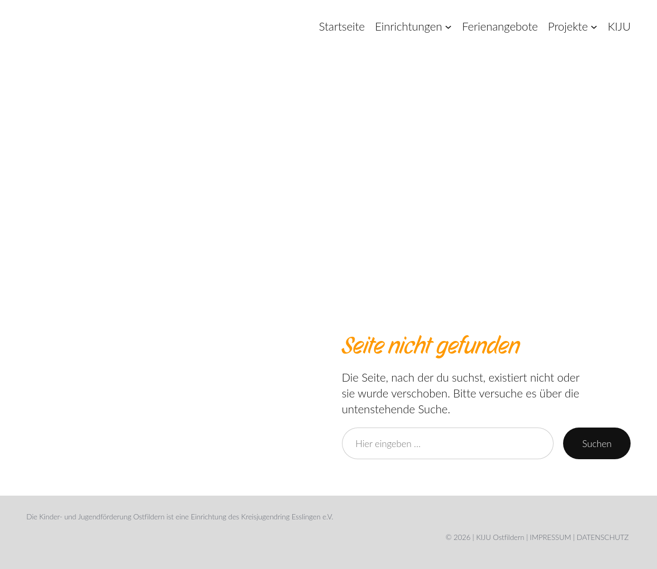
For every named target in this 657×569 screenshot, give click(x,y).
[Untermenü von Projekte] (594, 26)
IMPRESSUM (550, 537)
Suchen (597, 443)
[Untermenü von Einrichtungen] (448, 26)
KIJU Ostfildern (500, 537)
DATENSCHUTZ (603, 537)
